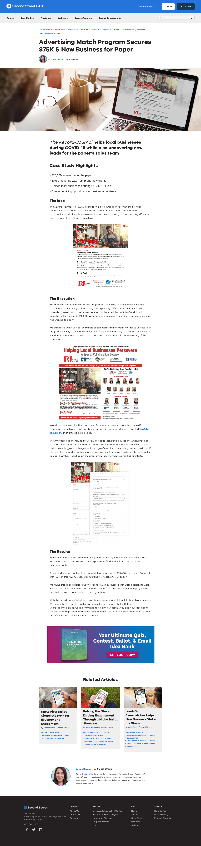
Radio (67, 736)
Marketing (106, 30)
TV (108, 735)
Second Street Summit (50, 34)
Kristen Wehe (49, 727)
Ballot (44, 733)
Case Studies (27, 18)
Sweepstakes (133, 747)
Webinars (63, 18)
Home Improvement (135, 741)
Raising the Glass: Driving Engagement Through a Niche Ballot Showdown (100, 717)
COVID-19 (84, 30)
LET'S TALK (186, 6)
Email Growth (90, 738)
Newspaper (73, 30)
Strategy (141, 30)
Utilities (60, 738)
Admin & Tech (46, 30)
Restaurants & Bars (104, 741)
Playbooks (46, 18)
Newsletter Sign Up (147, 6)
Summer (102, 744)
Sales (116, 30)
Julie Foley (133, 727)
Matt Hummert (92, 727)
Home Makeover (134, 744)
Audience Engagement (52, 736)
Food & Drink (105, 738)
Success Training (83, 18)
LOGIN (168, 6)
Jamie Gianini (57, 59)
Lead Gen (95, 30)
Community (60, 30)
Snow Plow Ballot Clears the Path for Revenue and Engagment (55, 718)
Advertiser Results (91, 732)
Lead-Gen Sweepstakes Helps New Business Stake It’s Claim (140, 717)
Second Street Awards (110, 18)
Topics (10, 18)
